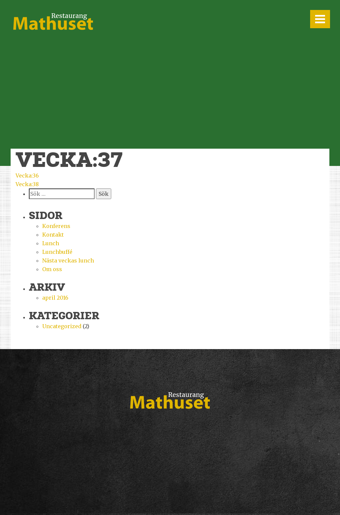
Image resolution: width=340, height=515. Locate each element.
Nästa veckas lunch (68, 260)
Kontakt (53, 234)
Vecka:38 (27, 184)
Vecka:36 (27, 175)
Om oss (52, 269)
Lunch (50, 243)
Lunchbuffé (57, 252)
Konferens (56, 226)
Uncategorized (61, 326)
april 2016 (55, 297)
